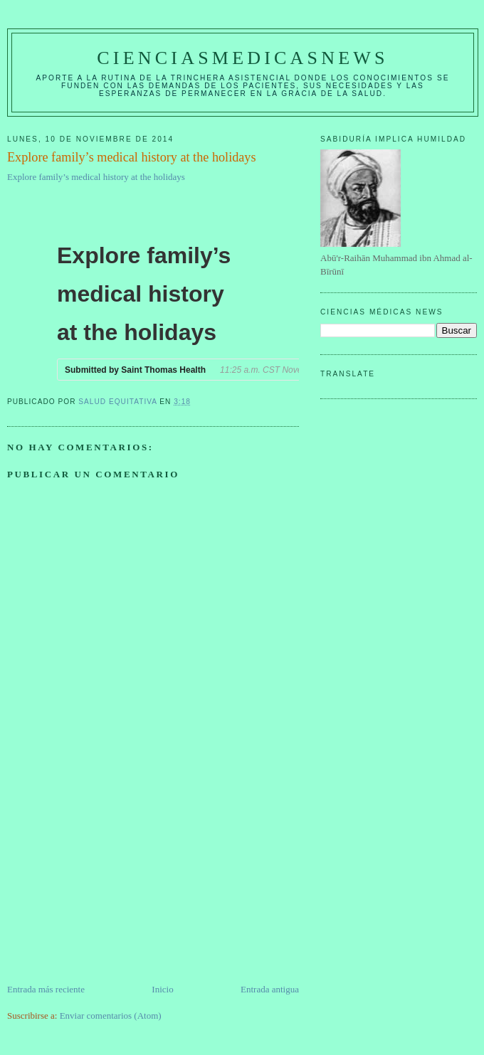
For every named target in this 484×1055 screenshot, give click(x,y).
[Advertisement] (114, 883)
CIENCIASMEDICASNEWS (242, 58)
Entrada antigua (270, 989)
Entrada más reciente (46, 989)
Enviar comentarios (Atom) (111, 1015)
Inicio (162, 989)
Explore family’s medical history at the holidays (96, 176)
